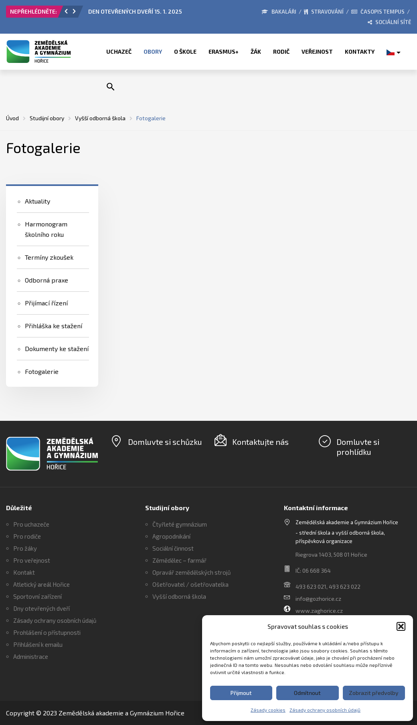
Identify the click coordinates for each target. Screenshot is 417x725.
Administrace (30, 656)
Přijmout (241, 692)
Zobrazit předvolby (374, 692)
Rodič (281, 51)
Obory (153, 51)
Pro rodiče (27, 536)
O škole (185, 51)
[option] (159, 14)
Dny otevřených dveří (41, 608)
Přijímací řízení (46, 303)
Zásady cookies (268, 710)
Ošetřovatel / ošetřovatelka (190, 584)
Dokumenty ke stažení (57, 348)
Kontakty (359, 51)
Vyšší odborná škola (179, 596)
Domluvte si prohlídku (357, 446)
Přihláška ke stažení (53, 325)
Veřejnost (317, 51)
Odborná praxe (46, 280)
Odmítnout (307, 692)
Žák (256, 51)
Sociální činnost (173, 548)
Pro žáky (25, 548)
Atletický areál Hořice (41, 584)
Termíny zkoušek (49, 257)
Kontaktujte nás (260, 441)
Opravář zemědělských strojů (191, 572)
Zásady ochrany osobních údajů (324, 710)
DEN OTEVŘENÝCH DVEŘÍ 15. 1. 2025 (135, 11)
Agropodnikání (171, 536)
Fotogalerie (42, 371)
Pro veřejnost (31, 560)
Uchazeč (119, 51)
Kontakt (24, 572)
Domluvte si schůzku (165, 441)
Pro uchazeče (31, 524)
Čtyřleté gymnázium (179, 524)
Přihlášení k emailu (38, 644)
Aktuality (37, 201)
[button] (401, 626)
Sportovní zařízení (37, 596)
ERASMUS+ (223, 51)
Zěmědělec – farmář (179, 560)
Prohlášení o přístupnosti (47, 632)
